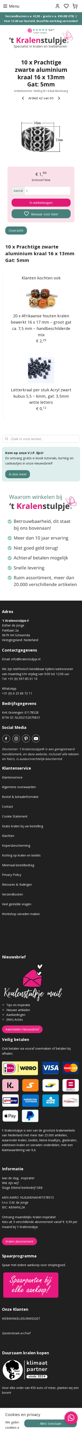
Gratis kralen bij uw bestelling (22, 826)
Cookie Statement (15, 816)
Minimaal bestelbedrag (18, 865)
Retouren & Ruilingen (17, 884)
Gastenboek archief (16, 1333)
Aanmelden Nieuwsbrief (22, 1029)
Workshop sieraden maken (21, 914)
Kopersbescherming (16, 845)
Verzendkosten (12, 894)
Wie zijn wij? (10, 1183)
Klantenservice (12, 777)
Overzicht (16, 230)
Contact (7, 806)
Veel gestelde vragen (16, 904)
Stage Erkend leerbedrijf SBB (22, 1188)
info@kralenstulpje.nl (25, 659)
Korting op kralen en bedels (21, 855)
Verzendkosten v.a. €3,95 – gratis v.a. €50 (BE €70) (39, 16)
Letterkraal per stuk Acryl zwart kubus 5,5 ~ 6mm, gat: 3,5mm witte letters (41, 396)
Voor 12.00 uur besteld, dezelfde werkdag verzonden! (41, 21)
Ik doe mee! (17, 474)
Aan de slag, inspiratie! (18, 1178)
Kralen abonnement (19, 1241)
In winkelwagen (41, 202)
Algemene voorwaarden (19, 787)
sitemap (56, 1421)
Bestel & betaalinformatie (20, 797)
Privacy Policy (11, 875)
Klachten (8, 836)
